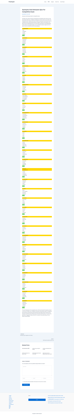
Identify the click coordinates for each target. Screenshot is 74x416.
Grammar (10, 398)
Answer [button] (23, 35)
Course (10, 397)
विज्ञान (10, 407)
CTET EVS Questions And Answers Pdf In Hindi (55, 404)
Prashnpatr (12, 2)
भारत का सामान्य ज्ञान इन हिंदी (25, 348)
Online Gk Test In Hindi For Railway (36, 349)
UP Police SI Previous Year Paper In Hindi (26, 354)
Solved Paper (62, 2)
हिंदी (9, 408)
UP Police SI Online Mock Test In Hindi (47, 349)
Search (29, 395)
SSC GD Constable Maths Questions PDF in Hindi (56, 395)
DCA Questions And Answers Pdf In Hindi (54, 402)
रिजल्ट (49, 2)
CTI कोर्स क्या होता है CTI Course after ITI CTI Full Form (56, 400)
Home (45, 2)
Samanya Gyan (11, 400)
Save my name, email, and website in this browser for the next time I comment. (34, 382)
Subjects (52, 2)
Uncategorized (11, 404)
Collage (10, 395)
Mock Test (57, 2)
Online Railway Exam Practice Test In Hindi (36, 354)
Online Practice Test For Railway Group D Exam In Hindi (47, 354)
